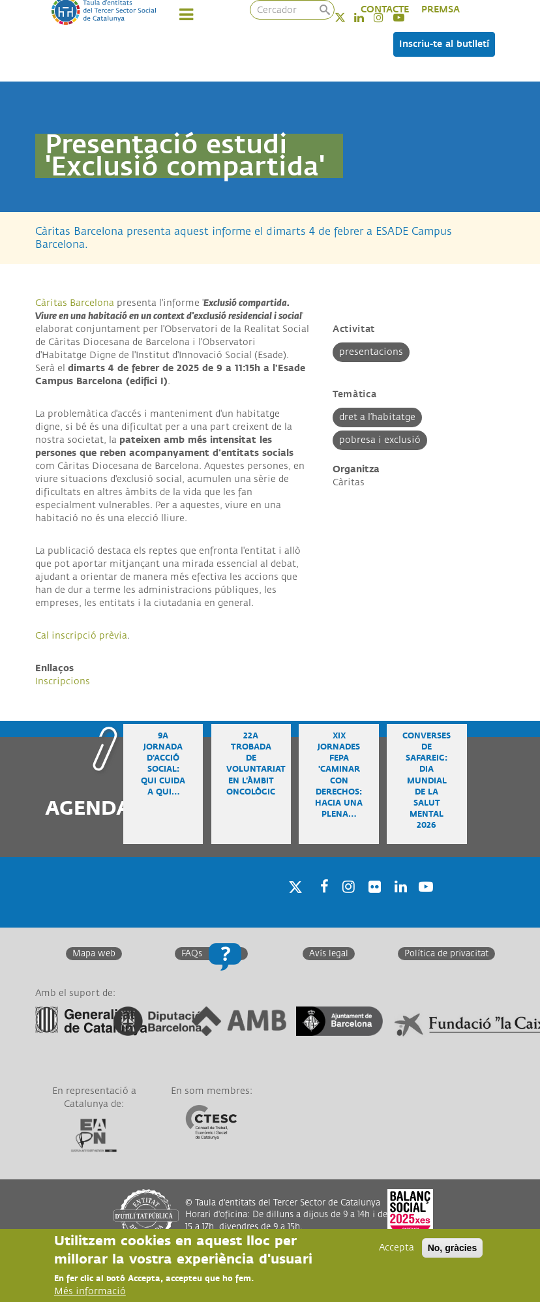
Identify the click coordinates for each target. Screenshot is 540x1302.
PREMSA (440, 9)
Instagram (346, 904)
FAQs (191, 953)
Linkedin (398, 904)
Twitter (349, 17)
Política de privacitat (446, 953)
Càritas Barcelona (74, 303)
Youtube (424, 904)
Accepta (396, 1247)
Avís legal (328, 953)
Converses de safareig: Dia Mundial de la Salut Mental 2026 (426, 780)
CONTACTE (385, 9)
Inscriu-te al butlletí (444, 44)
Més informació (90, 1291)
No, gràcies (452, 1248)
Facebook (320, 904)
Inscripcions (62, 681)
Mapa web (93, 953)
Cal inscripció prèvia (81, 636)
